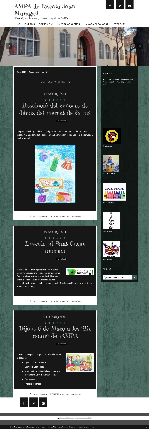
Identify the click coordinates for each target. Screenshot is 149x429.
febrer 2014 (22, 72)
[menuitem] (17, 24)
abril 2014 (48, 72)
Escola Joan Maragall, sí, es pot (74, 290)
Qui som (30, 24)
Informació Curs (69, 24)
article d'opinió (23, 287)
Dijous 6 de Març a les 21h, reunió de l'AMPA (55, 339)
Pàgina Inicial (35, 72)
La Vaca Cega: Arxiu (97, 24)
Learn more (90, 427)
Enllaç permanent (38, 224)
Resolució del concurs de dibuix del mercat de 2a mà (55, 112)
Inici (18, 24)
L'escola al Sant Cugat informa (55, 254)
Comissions (46, 24)
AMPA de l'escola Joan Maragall (51, 9)
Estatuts (119, 24)
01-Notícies (64, 224)
